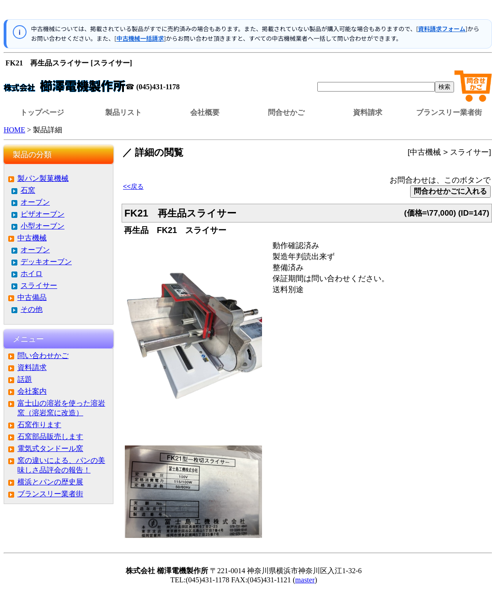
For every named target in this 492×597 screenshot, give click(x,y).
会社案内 (32, 391)
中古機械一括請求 (140, 38)
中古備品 (32, 297)
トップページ (42, 112)
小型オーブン (42, 226)
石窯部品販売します (50, 436)
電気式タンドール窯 (50, 448)
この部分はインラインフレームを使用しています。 (248, 11)
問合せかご (286, 112)
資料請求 (367, 112)
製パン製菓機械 (43, 178)
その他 (32, 309)
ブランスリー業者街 (449, 112)
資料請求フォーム (441, 28)
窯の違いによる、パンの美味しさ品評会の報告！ (61, 465)
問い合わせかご (43, 355)
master (305, 580)
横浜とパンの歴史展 (50, 482)
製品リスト (123, 112)
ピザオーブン (42, 214)
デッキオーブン (46, 262)
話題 (24, 379)
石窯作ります (39, 425)
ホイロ (32, 273)
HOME (14, 130)
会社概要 (204, 112)
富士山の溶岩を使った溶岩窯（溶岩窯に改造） (61, 408)
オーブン (35, 202)
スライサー (39, 285)
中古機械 (32, 238)
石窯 (28, 190)
